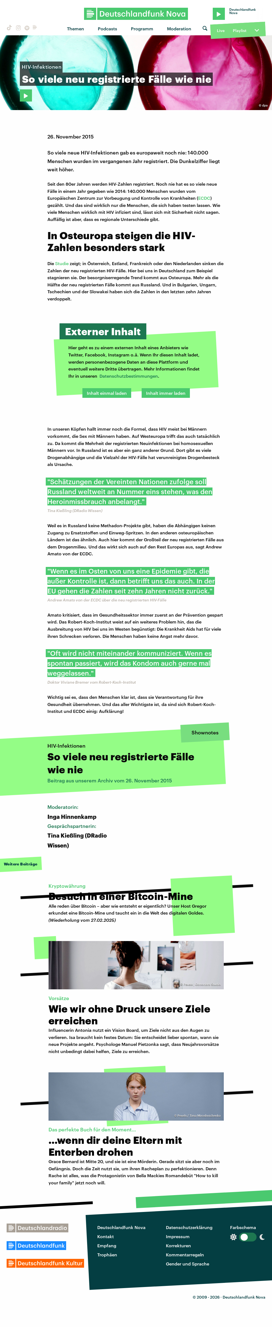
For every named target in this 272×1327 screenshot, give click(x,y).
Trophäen (107, 1254)
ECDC (204, 198)
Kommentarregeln (185, 1254)
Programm (142, 28)
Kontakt (105, 1236)
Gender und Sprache (187, 1263)
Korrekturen (178, 1245)
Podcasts (107, 28)
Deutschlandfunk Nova (121, 1227)
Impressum (178, 1236)
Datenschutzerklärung (189, 1227)
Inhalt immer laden (165, 393)
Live (221, 30)
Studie (62, 263)
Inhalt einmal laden (107, 393)
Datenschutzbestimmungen (128, 376)
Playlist (239, 30)
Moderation (179, 28)
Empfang (106, 1245)
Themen (75, 28)
